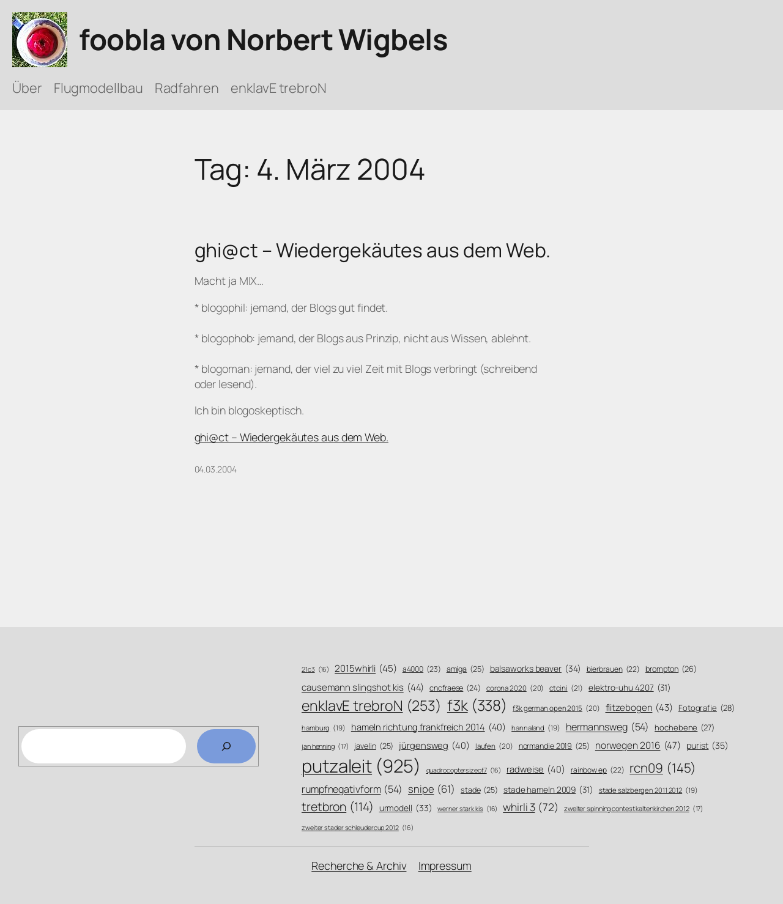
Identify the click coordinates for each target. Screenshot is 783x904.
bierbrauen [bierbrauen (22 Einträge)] (613, 669)
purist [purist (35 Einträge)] (707, 746)
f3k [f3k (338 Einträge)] (477, 705)
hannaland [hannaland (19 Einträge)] (535, 728)
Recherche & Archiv (358, 865)
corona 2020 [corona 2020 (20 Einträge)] (515, 688)
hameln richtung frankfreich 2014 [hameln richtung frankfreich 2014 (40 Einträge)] (428, 727)
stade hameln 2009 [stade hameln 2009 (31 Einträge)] (548, 789)
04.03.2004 (216, 469)
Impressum (445, 865)
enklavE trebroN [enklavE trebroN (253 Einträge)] (372, 706)
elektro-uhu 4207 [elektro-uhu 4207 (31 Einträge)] (629, 687)
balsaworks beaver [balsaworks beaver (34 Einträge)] (535, 669)
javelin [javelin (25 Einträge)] (373, 746)
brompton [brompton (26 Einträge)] (671, 669)
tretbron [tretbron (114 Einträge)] (338, 806)
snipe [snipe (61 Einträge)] (431, 789)
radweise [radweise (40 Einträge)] (536, 769)
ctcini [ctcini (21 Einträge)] (566, 688)
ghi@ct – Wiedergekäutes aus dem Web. (373, 251)
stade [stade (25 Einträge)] (479, 790)
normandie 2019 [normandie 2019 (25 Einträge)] (554, 746)
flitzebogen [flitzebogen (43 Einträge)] (640, 707)
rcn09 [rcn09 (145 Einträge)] (662, 768)
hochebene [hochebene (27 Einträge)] (684, 727)
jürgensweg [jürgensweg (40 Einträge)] (434, 745)
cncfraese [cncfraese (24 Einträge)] (455, 688)
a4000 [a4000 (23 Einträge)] (422, 669)
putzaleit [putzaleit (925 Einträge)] (361, 766)
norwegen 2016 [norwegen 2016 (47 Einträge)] (638, 745)
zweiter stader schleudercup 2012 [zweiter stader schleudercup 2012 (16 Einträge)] (357, 827)
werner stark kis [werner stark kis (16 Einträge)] (467, 809)
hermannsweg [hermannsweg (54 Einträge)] (608, 727)
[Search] (226, 746)
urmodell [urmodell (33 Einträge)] (405, 808)
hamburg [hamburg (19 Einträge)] (324, 728)
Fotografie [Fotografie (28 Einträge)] (706, 707)
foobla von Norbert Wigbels (263, 39)
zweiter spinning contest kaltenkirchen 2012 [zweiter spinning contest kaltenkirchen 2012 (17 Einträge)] (633, 808)
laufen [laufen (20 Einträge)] (494, 746)
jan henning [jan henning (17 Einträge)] (325, 746)
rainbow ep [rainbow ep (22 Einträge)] (598, 770)
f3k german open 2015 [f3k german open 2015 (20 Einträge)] (556, 708)
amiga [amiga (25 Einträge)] (465, 669)
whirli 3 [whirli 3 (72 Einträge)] (530, 806)
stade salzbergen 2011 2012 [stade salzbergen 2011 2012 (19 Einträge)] (648, 790)
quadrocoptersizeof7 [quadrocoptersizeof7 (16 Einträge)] (464, 770)
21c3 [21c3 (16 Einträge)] (315, 669)
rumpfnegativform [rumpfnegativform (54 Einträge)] (352, 789)
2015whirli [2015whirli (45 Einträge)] (366, 668)
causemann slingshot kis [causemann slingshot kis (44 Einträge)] (363, 687)
